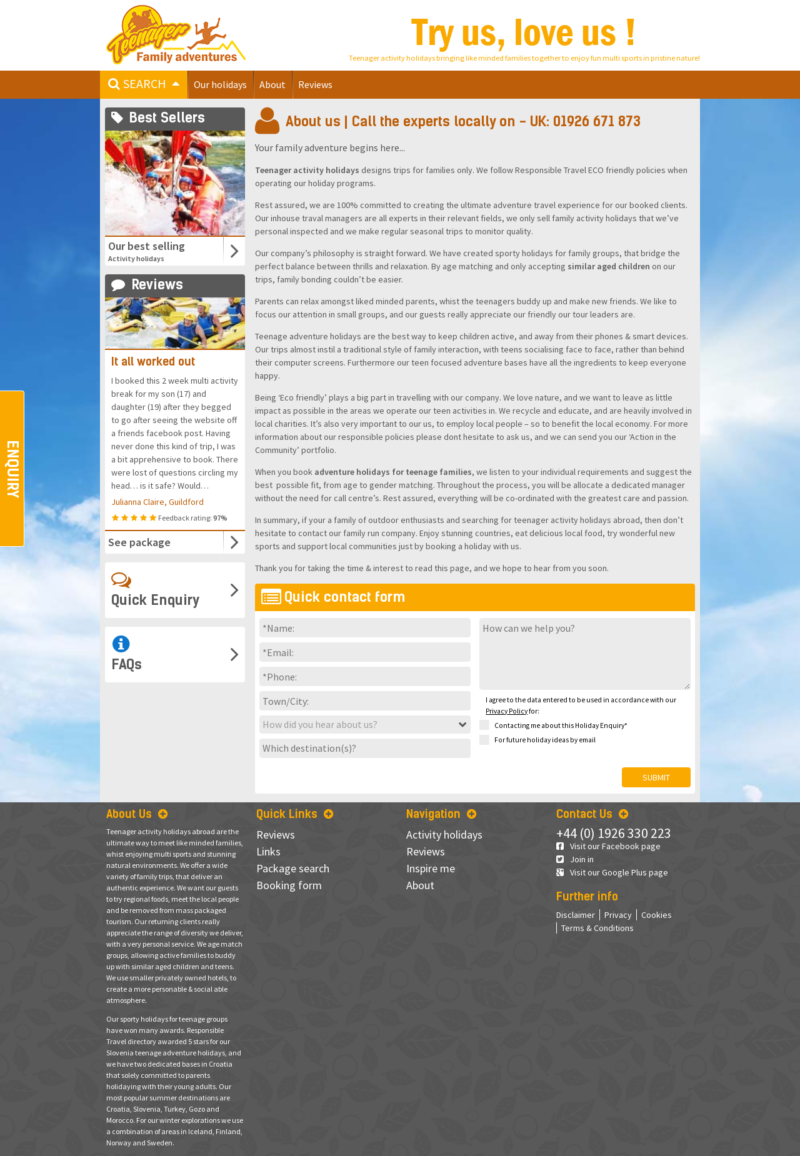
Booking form (289, 885)
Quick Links (294, 814)
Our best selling (161, 251)
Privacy (618, 914)
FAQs (126, 653)
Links (268, 851)
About (272, 84)
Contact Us (592, 814)
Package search (292, 868)
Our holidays (220, 84)
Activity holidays (444, 834)
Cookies (656, 914)
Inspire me (430, 868)
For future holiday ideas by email (537, 740)
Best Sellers (158, 117)
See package (139, 542)
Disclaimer (575, 914)
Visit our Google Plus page (612, 872)
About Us (137, 814)
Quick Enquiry (155, 589)
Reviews (315, 84)
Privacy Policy (507, 711)
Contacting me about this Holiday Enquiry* (553, 726)
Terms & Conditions (597, 928)
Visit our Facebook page (608, 846)
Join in (575, 859)
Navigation (441, 814)
